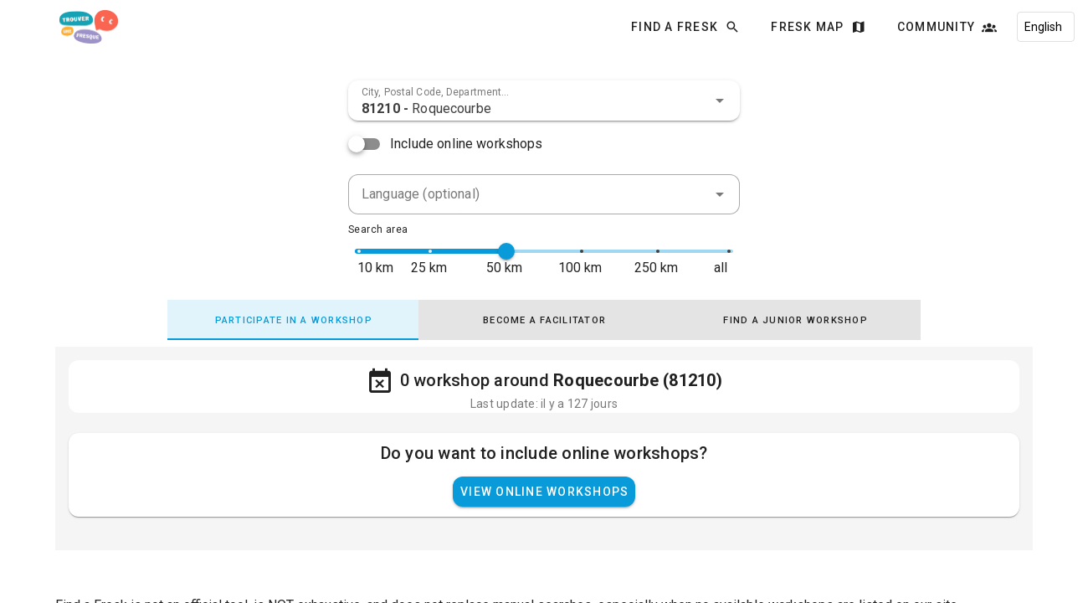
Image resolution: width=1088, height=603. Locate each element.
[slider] (506, 251)
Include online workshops (466, 144)
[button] (720, 100)
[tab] (292, 320)
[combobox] (544, 100)
